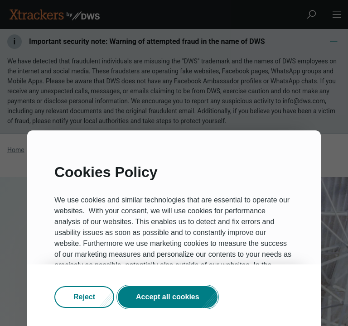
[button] (84, 297)
